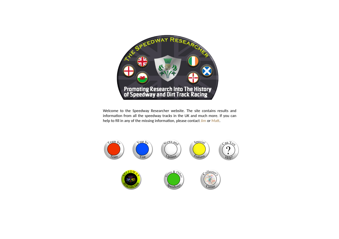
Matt (215, 120)
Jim (203, 120)
